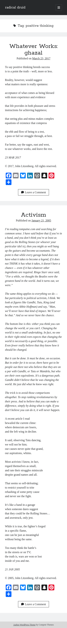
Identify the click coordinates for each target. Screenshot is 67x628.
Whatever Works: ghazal (33, 50)
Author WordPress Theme (24, 625)
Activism (33, 215)
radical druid (15, 7)
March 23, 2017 (41, 58)
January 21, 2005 (41, 220)
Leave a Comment (33, 192)
